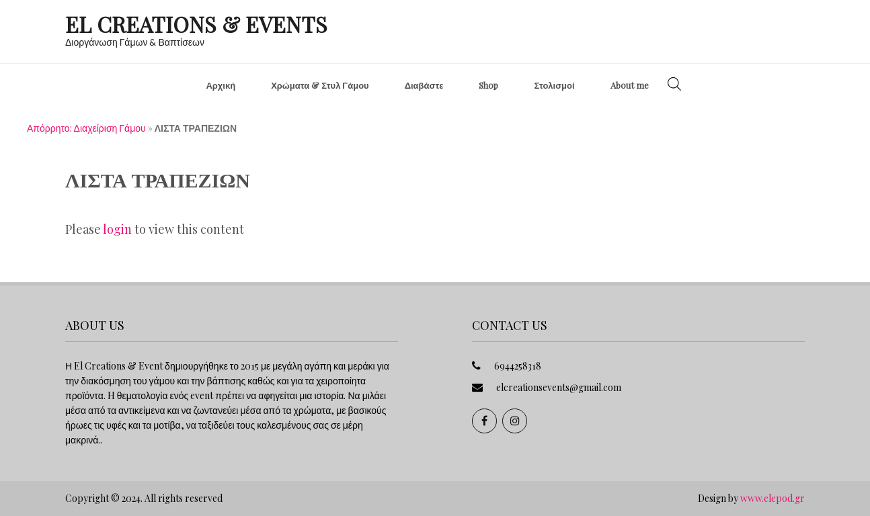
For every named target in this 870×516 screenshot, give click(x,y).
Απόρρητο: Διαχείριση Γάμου (86, 128)
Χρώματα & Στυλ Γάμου (320, 85)
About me (629, 85)
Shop (488, 85)
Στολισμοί (554, 85)
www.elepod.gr (772, 498)
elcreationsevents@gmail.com (558, 387)
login (117, 229)
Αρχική (220, 85)
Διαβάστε (424, 85)
